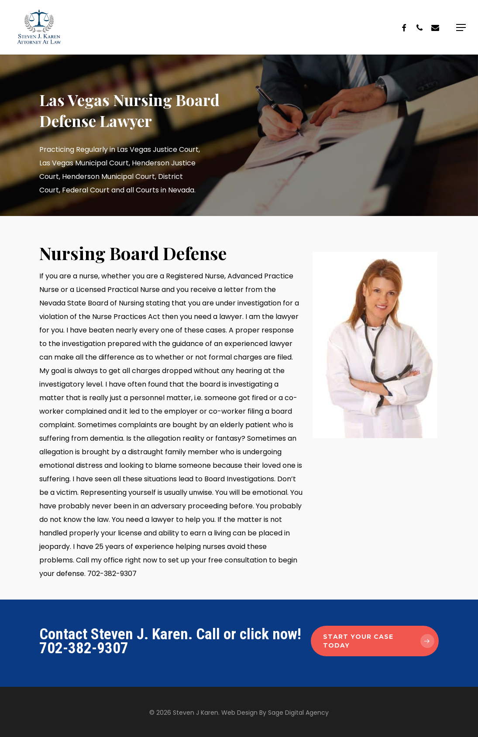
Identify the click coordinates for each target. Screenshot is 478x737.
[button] (461, 27)
